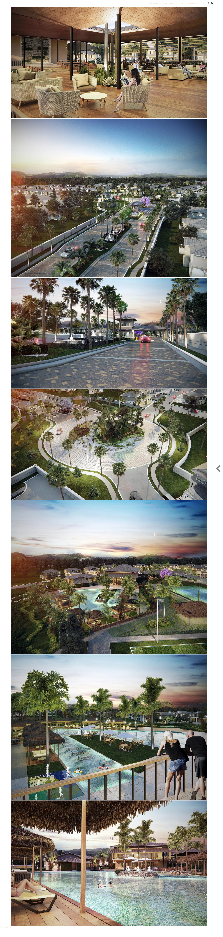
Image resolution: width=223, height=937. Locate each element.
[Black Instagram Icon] (212, 3)
